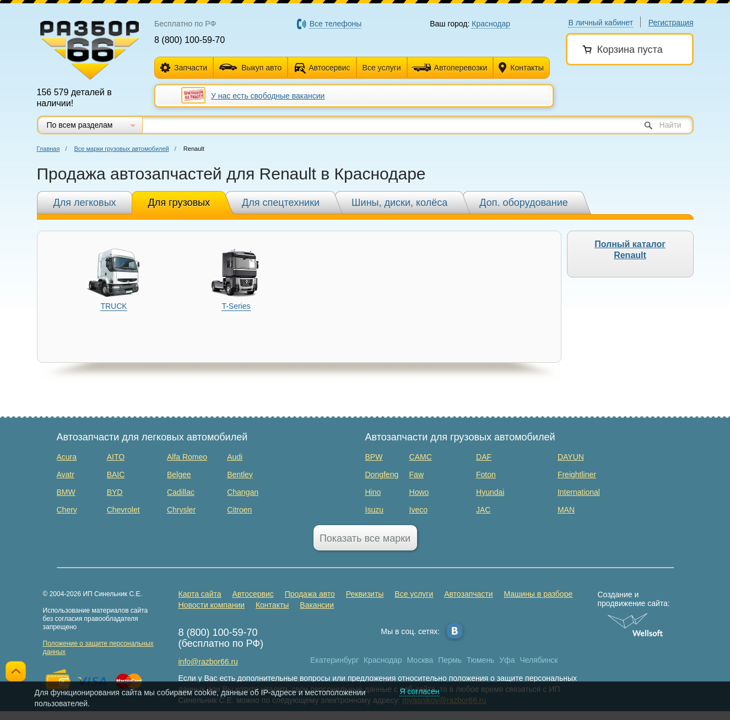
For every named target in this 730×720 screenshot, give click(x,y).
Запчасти (183, 68)
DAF (483, 456)
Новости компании (212, 605)
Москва (420, 660)
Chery (67, 509)
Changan (242, 492)
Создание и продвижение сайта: (635, 599)
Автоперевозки (450, 68)
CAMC (420, 456)
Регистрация (671, 22)
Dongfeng (382, 474)
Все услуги (382, 67)
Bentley (240, 474)
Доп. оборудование (523, 202)
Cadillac (180, 492)
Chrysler (181, 509)
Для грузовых (179, 202)
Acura (67, 456)
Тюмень (481, 660)
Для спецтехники (281, 202)
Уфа (507, 660)
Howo (419, 492)
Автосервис (329, 67)
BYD (115, 492)
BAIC (116, 474)
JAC (483, 509)
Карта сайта (200, 594)
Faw (416, 474)
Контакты (521, 68)
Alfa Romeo (187, 456)
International (579, 492)
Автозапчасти (468, 594)
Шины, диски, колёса (399, 202)
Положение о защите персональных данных (98, 648)
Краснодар (383, 660)
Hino (373, 492)
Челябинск (539, 660)
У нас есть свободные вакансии (268, 95)
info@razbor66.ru (208, 661)
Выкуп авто (250, 67)
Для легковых (84, 202)
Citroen (239, 509)
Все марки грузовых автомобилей (121, 148)
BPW (374, 456)
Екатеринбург (334, 660)
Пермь (450, 660)
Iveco (418, 509)
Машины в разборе (538, 594)
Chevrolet (123, 509)
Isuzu (374, 509)
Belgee (179, 474)
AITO (116, 456)
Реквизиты (365, 594)
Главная (48, 148)
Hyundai (490, 492)
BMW (66, 492)
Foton (486, 474)
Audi (234, 456)
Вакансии (317, 605)
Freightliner (577, 474)
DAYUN (571, 456)
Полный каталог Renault (630, 249)
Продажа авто (310, 594)
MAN (566, 509)
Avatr (65, 474)
